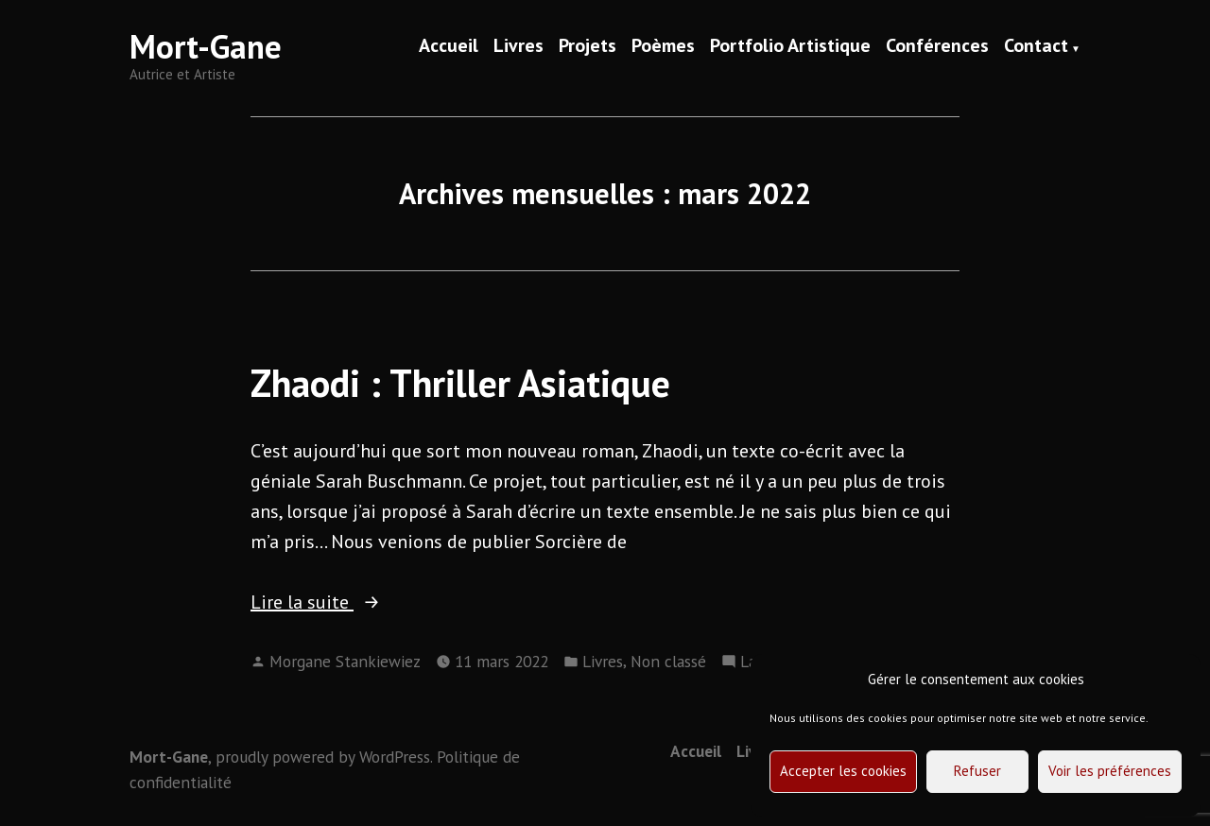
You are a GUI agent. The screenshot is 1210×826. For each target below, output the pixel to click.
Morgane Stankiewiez (345, 661)
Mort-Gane (206, 46)
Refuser (977, 771)
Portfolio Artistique (790, 47)
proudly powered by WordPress (323, 756)
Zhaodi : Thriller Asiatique (460, 382)
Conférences (937, 47)
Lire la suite (348, 602)
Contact (1036, 47)
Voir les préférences (1109, 771)
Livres (518, 47)
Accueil (448, 47)
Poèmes (663, 47)
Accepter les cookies (843, 771)
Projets (587, 47)
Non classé (668, 661)
